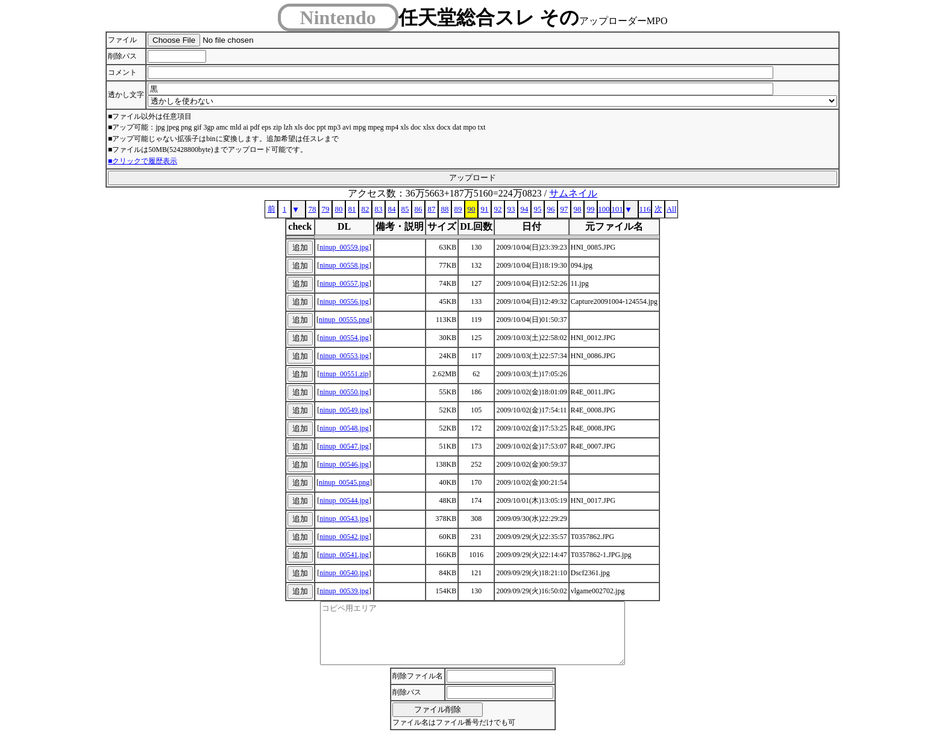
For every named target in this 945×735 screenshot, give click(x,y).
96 (551, 208)
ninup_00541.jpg (344, 554)
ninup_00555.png (344, 319)
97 (564, 208)
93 (511, 208)
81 (352, 208)
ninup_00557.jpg (344, 283)
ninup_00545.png (344, 482)
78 (312, 208)
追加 (300, 247)
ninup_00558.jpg (344, 265)
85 (405, 208)
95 (538, 208)
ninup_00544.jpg (344, 500)
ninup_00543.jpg (344, 518)
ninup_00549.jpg (344, 410)
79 (326, 208)
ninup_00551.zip (344, 374)
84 (392, 208)
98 (578, 208)
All (672, 208)
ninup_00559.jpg (344, 247)
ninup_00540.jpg (344, 573)
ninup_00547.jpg (344, 446)
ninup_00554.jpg (344, 337)
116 (644, 208)
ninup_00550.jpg (344, 392)
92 (498, 208)
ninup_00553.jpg (344, 356)
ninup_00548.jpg (344, 428)
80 (339, 208)
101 (617, 208)
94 (525, 208)
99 (591, 208)
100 (604, 208)
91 (485, 208)
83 (379, 208)
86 (418, 208)
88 (445, 208)
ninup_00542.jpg (344, 536)
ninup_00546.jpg (344, 464)
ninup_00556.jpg (344, 301)
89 (458, 208)
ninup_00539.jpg (344, 591)
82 (365, 208)
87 (432, 208)
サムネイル (573, 193)
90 (472, 208)
